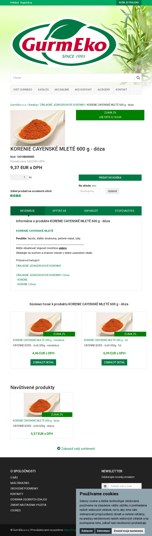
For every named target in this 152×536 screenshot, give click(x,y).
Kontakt (121, 89)
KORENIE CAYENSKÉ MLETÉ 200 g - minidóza (38, 340)
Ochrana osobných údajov (28, 499)
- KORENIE (22, 279)
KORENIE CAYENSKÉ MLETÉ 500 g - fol (106, 340)
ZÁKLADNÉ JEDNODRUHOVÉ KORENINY (62, 104)
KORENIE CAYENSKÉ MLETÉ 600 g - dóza (36, 420)
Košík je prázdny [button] (129, 2)
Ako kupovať (83, 89)
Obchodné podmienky (24, 488)
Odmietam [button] (103, 530)
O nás (14, 477)
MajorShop (70, 530)
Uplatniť (112, 191)
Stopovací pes (124, 210)
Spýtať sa (59, 210)
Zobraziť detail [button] (43, 362)
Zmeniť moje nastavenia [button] (128, 530)
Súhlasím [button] (87, 530)
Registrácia (26, 2)
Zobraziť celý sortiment (76, 449)
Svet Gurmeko (22, 89)
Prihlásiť (14, 2)
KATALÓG (43, 89)
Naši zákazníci (19, 483)
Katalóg (33, 104)
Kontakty (16, 494)
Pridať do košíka (110, 177)
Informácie (27, 210)
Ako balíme (61, 89)
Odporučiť (91, 210)
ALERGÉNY (104, 89)
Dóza (66, 275)
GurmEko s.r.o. (18, 104)
